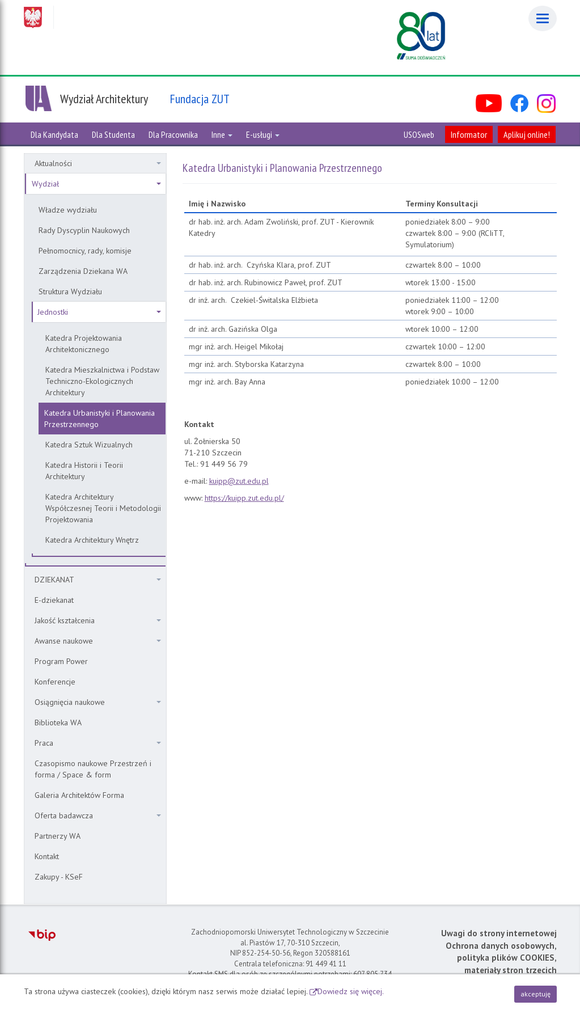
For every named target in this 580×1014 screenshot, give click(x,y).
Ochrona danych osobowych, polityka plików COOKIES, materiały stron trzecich (501, 957)
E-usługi (263, 134)
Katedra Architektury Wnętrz (92, 540)
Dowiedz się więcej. (350, 991)
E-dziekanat (54, 600)
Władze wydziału (68, 210)
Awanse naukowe (98, 641)
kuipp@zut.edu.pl (239, 481)
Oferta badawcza (98, 815)
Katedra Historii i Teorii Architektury (84, 470)
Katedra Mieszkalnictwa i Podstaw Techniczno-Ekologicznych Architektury (102, 381)
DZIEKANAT (98, 579)
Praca (98, 743)
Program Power (61, 661)
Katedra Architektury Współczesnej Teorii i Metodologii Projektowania (103, 508)
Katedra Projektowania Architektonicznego (83, 343)
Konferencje (55, 682)
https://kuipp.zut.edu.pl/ (244, 498)
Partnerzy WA (58, 836)
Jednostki (99, 312)
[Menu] (542, 18)
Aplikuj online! (526, 134)
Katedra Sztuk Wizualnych (89, 445)
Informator (469, 134)
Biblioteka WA (58, 722)
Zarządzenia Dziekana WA (83, 271)
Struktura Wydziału (70, 291)
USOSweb (419, 134)
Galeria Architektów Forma (79, 795)
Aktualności (98, 163)
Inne (221, 134)
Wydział (96, 184)
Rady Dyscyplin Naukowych (84, 230)
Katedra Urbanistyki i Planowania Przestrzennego (99, 418)
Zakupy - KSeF (59, 877)
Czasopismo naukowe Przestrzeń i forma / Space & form (93, 769)
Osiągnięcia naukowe (98, 702)
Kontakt (47, 856)
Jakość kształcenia (98, 620)
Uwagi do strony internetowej (499, 933)
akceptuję (535, 994)
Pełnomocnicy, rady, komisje (85, 251)
